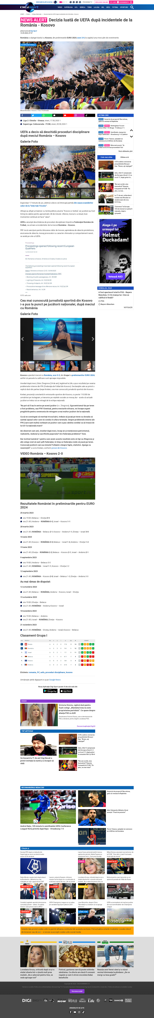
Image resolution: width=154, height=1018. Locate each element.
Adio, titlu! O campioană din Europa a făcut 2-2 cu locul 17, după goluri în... (123, 175)
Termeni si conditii (27, 987)
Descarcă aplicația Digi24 (86, 726)
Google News (55, 680)
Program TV (87, 2)
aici (39, 932)
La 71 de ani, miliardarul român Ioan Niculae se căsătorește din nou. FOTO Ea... (123, 199)
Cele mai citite (106, 157)
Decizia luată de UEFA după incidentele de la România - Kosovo (61, 14)
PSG (101, 301)
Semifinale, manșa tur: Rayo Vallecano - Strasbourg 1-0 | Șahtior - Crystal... (113, 133)
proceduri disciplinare (55, 672)
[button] (57, 478)
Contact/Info (96, 987)
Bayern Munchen (106, 304)
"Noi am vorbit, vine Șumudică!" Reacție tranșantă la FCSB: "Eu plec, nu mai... (122, 187)
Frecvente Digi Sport (69, 987)
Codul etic (104, 987)
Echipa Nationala (37, 14)
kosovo (69, 672)
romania (32, 672)
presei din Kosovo (59, 448)
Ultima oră (124, 157)
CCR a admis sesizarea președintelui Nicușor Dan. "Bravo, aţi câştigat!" (123, 164)
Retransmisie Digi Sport (83, 987)
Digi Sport (33, 31)
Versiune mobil (77, 991)
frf (38, 672)
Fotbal (28, 14)
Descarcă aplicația (47, 2)
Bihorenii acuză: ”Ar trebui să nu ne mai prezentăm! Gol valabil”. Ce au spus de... (111, 146)
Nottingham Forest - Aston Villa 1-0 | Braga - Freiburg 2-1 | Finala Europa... (111, 127)
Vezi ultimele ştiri (125, 151)
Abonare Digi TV (57, 987)
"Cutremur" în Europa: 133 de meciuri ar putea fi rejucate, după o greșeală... (123, 210)
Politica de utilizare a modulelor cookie (120, 987)
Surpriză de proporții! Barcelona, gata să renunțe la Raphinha (113, 120)
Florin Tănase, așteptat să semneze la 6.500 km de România (110, 140)
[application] (57, 479)
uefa (42, 672)
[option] (27, 193)
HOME (22, 14)
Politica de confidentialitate (42, 987)
